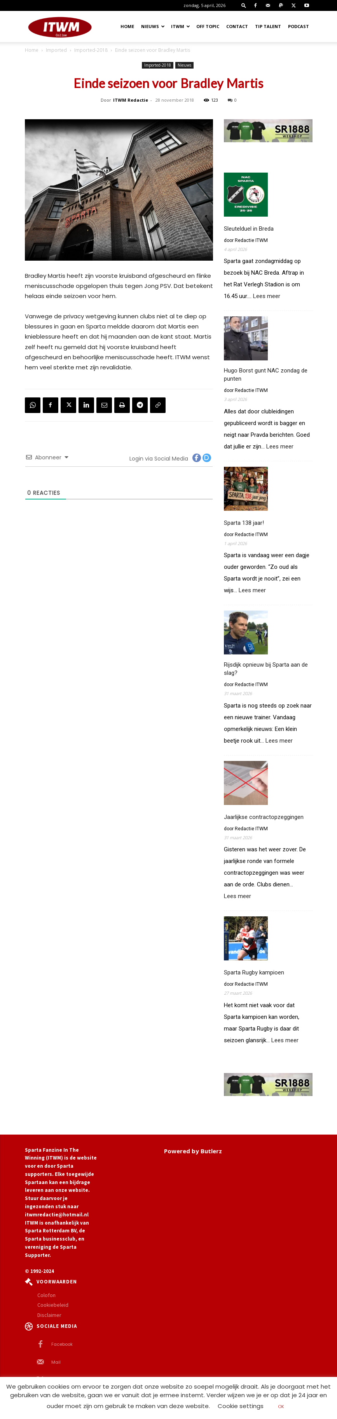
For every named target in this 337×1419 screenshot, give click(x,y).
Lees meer (266, 296)
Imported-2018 (91, 50)
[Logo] (60, 26)
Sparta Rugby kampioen (254, 972)
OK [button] (281, 1406)
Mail (56, 1362)
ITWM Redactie (130, 100)
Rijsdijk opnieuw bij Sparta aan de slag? (266, 668)
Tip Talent (268, 26)
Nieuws (153, 26)
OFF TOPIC (207, 26)
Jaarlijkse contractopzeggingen (264, 817)
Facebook (62, 1344)
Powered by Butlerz (193, 1151)
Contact (237, 26)
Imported (56, 50)
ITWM (180, 26)
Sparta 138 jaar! (244, 522)
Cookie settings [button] (241, 1406)
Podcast (298, 26)
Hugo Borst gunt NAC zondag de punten (265, 374)
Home (127, 26)
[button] (244, 5)
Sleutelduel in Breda (249, 228)
